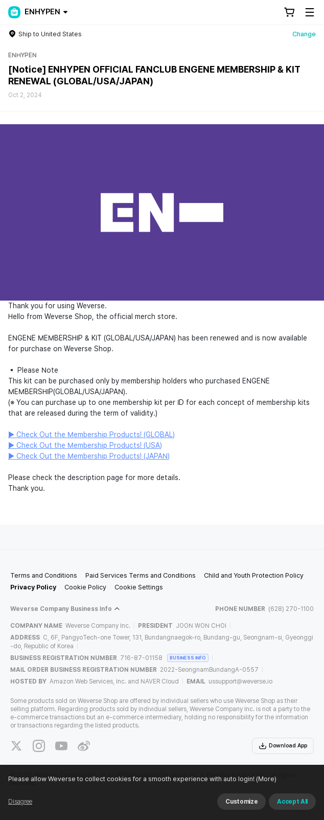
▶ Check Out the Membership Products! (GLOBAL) (91, 434)
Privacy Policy (33, 587)
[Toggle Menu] (309, 12)
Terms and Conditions (43, 575)
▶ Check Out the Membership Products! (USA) (85, 445)
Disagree (20, 801)
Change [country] (304, 34)
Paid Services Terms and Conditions (140, 575)
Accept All (292, 801)
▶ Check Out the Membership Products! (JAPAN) (89, 456)
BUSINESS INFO (188, 657)
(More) (265, 779)
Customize (241, 801)
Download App (283, 746)
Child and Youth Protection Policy (254, 575)
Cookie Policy (85, 587)
